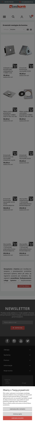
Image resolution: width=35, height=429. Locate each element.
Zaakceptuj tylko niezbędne (17, 409)
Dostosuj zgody (17, 414)
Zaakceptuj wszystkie (17, 418)
